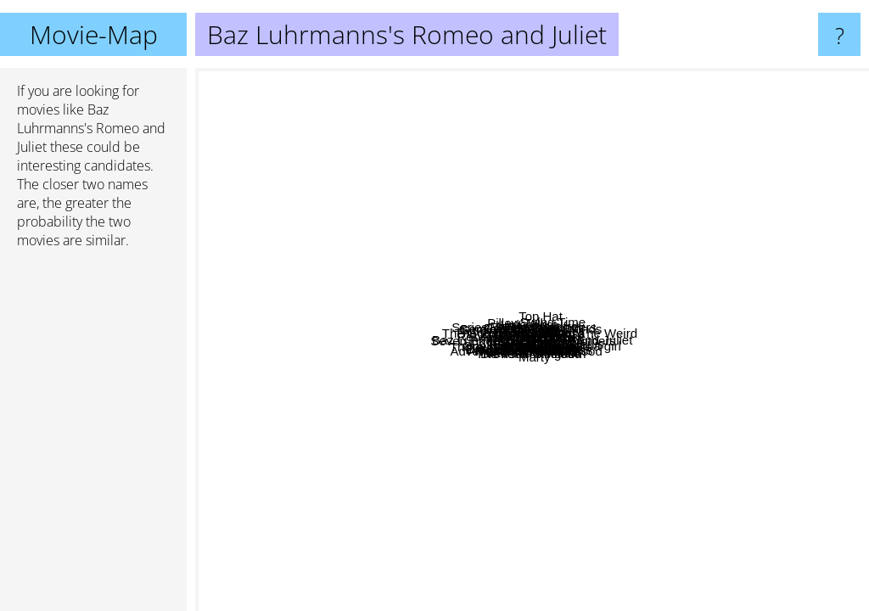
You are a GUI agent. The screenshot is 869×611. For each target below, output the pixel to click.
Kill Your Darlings (515, 247)
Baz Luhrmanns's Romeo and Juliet (532, 340)
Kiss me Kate (533, 492)
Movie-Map (94, 34)
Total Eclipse (475, 120)
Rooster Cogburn (503, 88)
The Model (582, 79)
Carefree (616, 367)
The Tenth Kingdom (560, 548)
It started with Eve (565, 410)
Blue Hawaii (748, 479)
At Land (779, 205)
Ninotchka (659, 258)
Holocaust (383, 229)
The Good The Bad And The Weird (746, 169)
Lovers (730, 249)
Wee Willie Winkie (403, 488)
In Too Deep (601, 464)
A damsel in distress (617, 383)
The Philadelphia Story (297, 194)
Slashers (604, 547)
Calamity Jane (519, 442)
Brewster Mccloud (546, 584)
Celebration (776, 245)
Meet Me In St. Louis (482, 328)
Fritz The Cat (338, 269)
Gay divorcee (624, 283)
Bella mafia (409, 195)
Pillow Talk (547, 282)
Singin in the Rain (281, 223)
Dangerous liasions (323, 509)
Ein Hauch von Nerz (534, 429)
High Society (390, 352)
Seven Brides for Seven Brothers (439, 412)
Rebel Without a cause (266, 281)
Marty (606, 559)
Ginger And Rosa (580, 217)
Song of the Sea (815, 491)
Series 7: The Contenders (316, 406)
